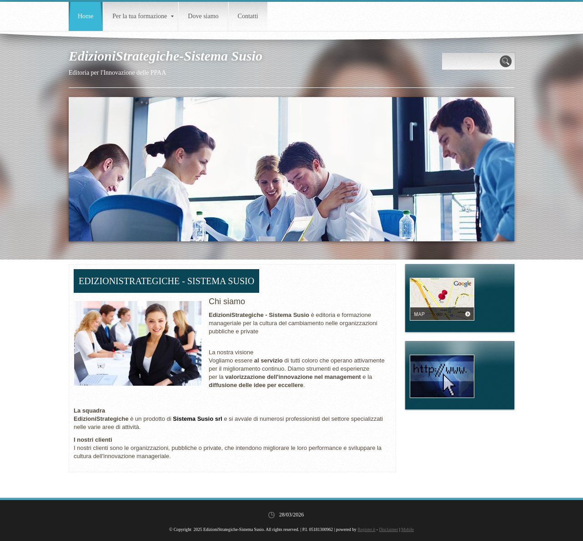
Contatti (248, 16)
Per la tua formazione (143, 16)
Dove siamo (203, 16)
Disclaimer (388, 529)
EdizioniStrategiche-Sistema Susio (165, 55)
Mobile (407, 529)
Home (85, 16)
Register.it (366, 529)
